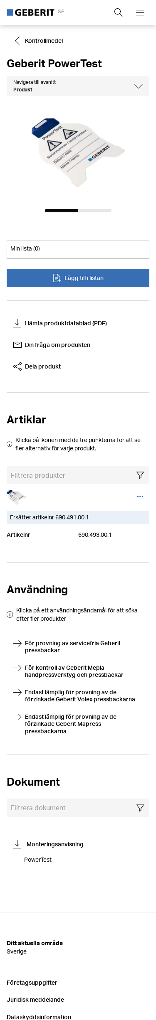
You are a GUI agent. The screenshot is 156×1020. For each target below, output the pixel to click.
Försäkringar (24, 957)
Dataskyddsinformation (39, 923)
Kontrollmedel (38, 41)
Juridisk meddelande (35, 905)
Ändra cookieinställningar (42, 940)
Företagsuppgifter (32, 888)
